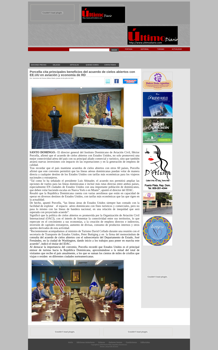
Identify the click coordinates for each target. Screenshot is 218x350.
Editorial (145, 49)
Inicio (70, 342)
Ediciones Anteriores (86, 342)
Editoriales (145, 342)
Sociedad (177, 53)
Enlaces (56, 65)
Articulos (74, 65)
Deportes (161, 53)
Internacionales (128, 53)
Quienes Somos (92, 65)
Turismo (160, 49)
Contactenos (110, 65)
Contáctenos (131, 342)
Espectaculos (145, 53)
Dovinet (115, 347)
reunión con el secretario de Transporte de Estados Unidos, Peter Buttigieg (84, 233)
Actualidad (177, 49)
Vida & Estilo (128, 57)
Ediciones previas (38, 65)
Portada (128, 49)
